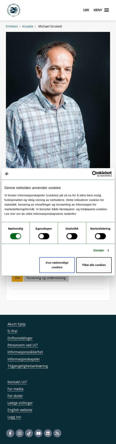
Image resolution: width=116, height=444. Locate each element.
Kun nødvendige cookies (57, 265)
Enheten (12, 26)
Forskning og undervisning (46, 278)
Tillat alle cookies (94, 265)
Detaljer (98, 250)
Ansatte (27, 26)
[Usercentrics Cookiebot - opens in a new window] (95, 174)
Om (17, 278)
